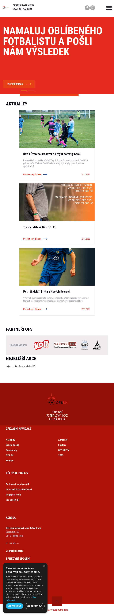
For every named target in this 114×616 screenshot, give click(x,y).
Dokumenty (11, 450)
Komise (10, 460)
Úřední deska (12, 445)
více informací (15, 84)
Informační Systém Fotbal (19, 489)
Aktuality (10, 439)
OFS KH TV (63, 450)
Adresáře (63, 439)
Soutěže (62, 445)
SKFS (60, 455)
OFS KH (9, 455)
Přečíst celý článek (32, 174)
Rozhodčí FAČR (13, 494)
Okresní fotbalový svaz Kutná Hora (52, 610)
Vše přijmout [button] (14, 606)
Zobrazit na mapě (14, 550)
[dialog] (25, 588)
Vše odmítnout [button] (34, 606)
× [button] (44, 566)
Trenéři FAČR (12, 500)
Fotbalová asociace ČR (17, 484)
